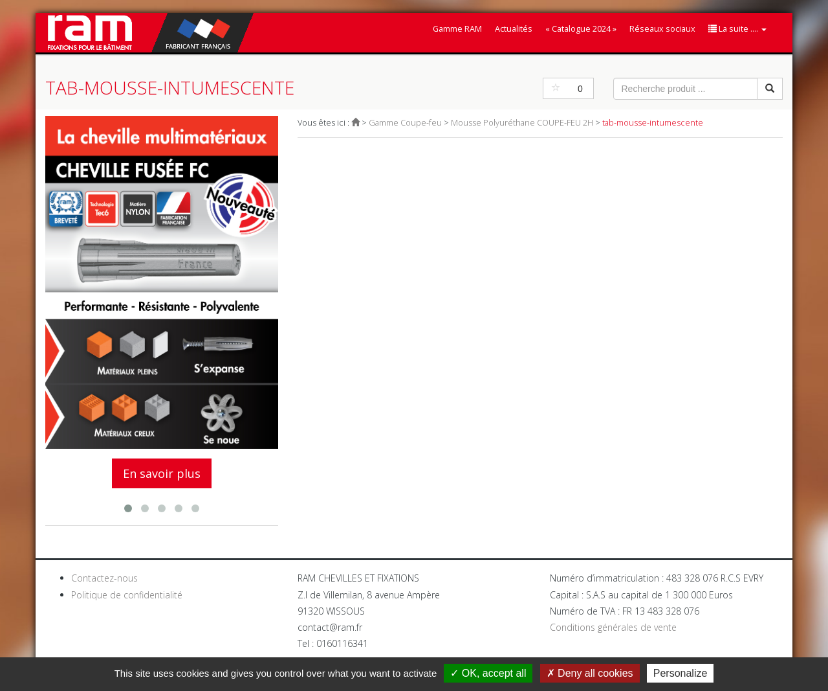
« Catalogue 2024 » (580, 28)
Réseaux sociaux (662, 28)
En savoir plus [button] (162, 473)
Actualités (513, 28)
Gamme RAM (457, 28)
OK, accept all (488, 673)
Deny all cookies (590, 673)
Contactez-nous (104, 578)
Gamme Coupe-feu (405, 122)
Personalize (680, 673)
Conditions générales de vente (613, 627)
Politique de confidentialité (126, 595)
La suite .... (737, 28)
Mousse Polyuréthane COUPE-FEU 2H (522, 122)
